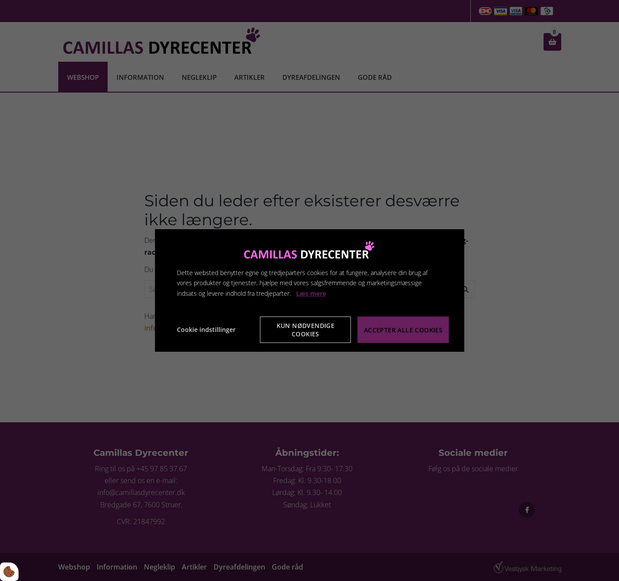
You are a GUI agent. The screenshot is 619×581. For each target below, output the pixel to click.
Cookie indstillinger (206, 329)
